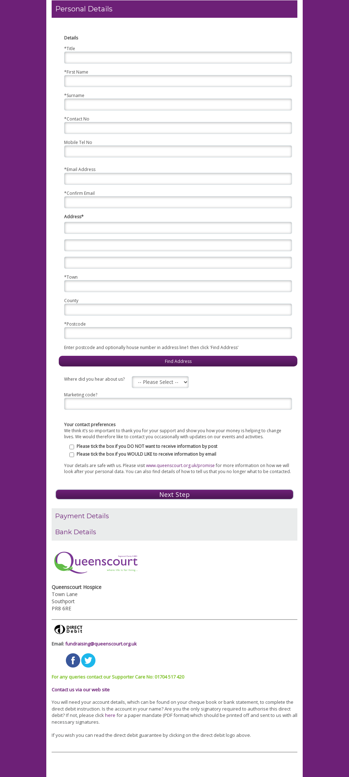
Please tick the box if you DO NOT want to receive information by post (147, 446)
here (110, 715)
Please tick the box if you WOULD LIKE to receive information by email (146, 454)
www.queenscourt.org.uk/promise (180, 465)
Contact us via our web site (81, 689)
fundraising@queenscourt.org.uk (101, 644)
